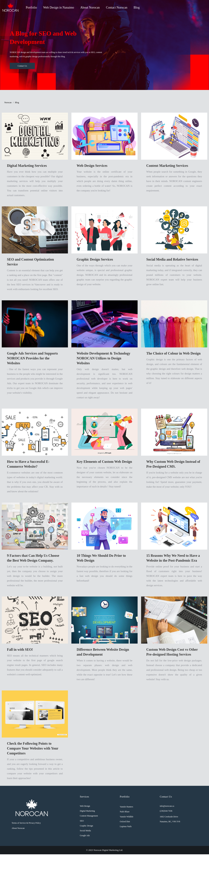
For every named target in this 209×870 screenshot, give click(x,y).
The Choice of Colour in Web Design (173, 353)
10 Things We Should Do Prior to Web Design (101, 558)
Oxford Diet (125, 821)
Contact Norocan (116, 7)
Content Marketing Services (167, 166)
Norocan (7, 102)
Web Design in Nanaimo (58, 7)
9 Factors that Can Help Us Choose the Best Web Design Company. (33, 558)
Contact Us (22, 66)
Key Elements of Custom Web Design (104, 462)
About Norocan (90, 7)
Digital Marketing (87, 811)
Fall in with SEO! (20, 649)
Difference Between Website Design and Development (103, 652)
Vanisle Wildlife (126, 816)
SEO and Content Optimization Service (30, 261)
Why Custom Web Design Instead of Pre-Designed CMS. (173, 464)
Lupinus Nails (126, 826)
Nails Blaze (125, 811)
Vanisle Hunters (126, 807)
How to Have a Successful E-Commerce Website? (28, 464)
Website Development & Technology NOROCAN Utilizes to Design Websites (103, 358)
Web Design (85, 806)
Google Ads (85, 835)
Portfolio (31, 7)
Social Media (85, 830)
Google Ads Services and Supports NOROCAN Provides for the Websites (32, 358)
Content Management (89, 816)
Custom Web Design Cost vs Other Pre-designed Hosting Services (172, 652)
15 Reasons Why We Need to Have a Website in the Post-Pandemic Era (173, 558)
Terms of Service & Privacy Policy (26, 823)
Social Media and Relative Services (172, 259)
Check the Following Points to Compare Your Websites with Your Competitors (32, 748)
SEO (82, 821)
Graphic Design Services (95, 259)
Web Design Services (92, 166)
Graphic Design (86, 826)
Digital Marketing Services (27, 166)
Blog (137, 7)
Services (84, 796)
